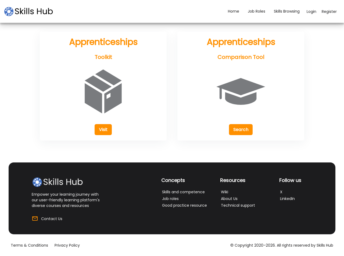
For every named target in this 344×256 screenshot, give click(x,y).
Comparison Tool (240, 57)
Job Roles (256, 11)
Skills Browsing (287, 11)
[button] (103, 129)
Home (233, 11)
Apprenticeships (103, 42)
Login (311, 11)
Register (329, 11)
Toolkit (103, 57)
